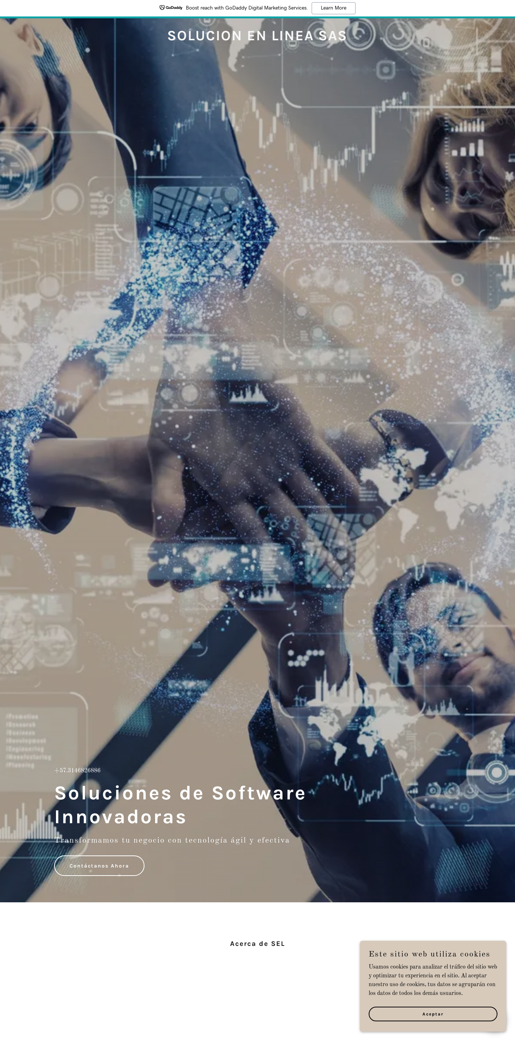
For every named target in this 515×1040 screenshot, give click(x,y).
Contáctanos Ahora (99, 866)
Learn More (333, 8)
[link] (257, 39)
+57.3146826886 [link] (77, 771)
